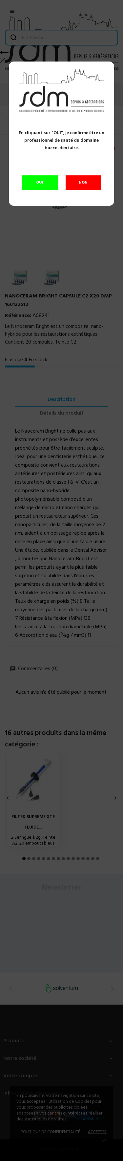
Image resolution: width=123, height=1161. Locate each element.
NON (83, 182)
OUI (39, 182)
